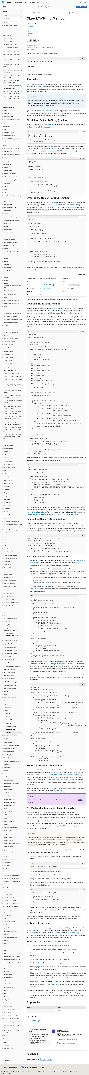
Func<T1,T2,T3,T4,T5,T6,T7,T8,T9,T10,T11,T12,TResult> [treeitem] (12, 412)
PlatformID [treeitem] (6, 758)
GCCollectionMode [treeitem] (8, 445)
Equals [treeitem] (8, 713)
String (28, 71)
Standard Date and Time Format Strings (39, 514)
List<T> (65, 586)
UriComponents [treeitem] (7, 974)
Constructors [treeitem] (8, 707)
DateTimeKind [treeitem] (7, 264)
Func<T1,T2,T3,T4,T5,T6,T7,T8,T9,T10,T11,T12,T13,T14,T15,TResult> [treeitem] (12, 429)
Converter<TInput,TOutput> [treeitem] (10, 251)
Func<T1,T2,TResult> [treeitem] (9, 367)
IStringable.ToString (56, 788)
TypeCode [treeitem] (6, 925)
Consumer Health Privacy (50, 1071)
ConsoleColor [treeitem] (7, 223)
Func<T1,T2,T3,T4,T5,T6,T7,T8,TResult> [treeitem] (12, 391)
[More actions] (84, 13)
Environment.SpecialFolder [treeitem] (10, 316)
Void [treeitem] (4, 1042)
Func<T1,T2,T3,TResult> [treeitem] (10, 370)
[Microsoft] (3, 2)
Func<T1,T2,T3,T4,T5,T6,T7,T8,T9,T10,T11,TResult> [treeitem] (12, 407)
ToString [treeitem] (8, 732)
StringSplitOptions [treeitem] (8, 846)
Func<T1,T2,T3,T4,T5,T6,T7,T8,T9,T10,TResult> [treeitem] (12, 402)
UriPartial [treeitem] (6, 996)
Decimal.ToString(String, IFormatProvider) (66, 457)
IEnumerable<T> (35, 562)
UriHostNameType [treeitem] (8, 987)
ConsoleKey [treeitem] (6, 226)
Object (31, 127)
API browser (40, 13)
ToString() (68, 928)
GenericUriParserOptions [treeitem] (10, 464)
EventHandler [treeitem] (7, 329)
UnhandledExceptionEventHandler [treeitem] (12, 964)
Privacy (38, 1071)
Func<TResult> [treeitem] (7, 360)
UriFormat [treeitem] (6, 981)
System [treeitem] (5, 22)
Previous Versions (15, 1071)
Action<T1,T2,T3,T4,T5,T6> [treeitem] (11, 48)
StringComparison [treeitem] (8, 840)
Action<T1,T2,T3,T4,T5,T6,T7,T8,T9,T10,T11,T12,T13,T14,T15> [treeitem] (12, 92)
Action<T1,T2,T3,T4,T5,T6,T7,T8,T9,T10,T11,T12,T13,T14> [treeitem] (12, 87)
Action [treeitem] (5, 29)
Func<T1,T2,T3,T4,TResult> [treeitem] (11, 373)
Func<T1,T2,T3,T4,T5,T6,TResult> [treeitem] (12, 381)
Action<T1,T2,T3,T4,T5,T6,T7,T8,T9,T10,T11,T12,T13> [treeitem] (12, 82)
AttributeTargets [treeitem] (7, 170)
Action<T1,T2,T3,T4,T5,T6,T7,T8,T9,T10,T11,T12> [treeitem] (12, 76)
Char (57, 205)
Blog (24, 1071)
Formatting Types (34, 89)
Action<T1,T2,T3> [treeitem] (8, 38)
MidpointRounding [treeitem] (8, 644)
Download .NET (81, 7)
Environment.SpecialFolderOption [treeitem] (12, 319)
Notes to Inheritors (33, 31)
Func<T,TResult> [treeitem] (8, 363)
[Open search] (80, 2)
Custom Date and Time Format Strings (66, 514)
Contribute (31, 1071)
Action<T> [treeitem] (6, 32)
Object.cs (34, 49)
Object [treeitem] (6, 704)
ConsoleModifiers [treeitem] (8, 232)
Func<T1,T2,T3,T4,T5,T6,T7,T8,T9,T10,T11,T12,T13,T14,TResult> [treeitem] (12, 423)
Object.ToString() (58, 308)
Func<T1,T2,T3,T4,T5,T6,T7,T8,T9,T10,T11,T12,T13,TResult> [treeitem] (12, 418)
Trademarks (73, 1071)
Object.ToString (31, 84)
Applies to (30, 33)
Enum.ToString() (47, 288)
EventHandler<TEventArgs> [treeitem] (11, 332)
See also (30, 36)
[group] (58, 724)
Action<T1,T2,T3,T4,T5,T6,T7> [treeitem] (11, 51)
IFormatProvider (34, 937)
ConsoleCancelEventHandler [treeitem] (11, 220)
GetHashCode (73, 779)
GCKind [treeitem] (5, 451)
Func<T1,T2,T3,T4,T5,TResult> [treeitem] (12, 376)
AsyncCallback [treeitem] (7, 164)
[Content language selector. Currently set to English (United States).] (9, 1067)
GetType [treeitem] (8, 723)
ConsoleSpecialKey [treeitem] (8, 236)
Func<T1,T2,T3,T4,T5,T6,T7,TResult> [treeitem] (12, 386)
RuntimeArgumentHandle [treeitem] (10, 796)
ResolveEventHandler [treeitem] (9, 793)
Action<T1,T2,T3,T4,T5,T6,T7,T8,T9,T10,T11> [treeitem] (12, 71)
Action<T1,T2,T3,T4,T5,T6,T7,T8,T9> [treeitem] (12, 60)
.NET (33, 13)
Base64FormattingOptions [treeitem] (10, 180)
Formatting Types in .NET (38, 1021)
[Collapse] (21, 11)
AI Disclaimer (5, 1071)
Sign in (85, 2)
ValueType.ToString (48, 285)
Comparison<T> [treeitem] (7, 210)
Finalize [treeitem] (8, 716)
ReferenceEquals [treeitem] (11, 729)
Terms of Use (64, 1071)
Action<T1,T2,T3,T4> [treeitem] (9, 41)
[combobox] (12, 15)
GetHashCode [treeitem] (10, 720)
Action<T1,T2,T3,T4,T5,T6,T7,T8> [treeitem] (12, 55)
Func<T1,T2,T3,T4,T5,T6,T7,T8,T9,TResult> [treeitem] (12, 396)
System (36, 45)
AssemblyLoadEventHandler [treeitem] (11, 161)
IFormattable (57, 933)
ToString (50, 124)
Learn (28, 13)
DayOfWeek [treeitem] (6, 271)
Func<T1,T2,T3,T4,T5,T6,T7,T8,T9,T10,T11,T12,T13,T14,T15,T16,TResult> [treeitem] (12, 437)
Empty (58, 959)
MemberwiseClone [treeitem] (11, 726)
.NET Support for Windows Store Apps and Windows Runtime (62, 775)
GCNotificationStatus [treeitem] (9, 458)
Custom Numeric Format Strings (36, 512)
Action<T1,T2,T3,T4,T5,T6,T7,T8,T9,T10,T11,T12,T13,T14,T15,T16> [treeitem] (12, 98)
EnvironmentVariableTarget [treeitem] (10, 322)
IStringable (51, 812)
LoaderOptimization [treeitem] (8, 599)
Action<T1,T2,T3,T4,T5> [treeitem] (10, 44)
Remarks (30, 29)
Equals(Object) (60, 779)
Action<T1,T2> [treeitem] (7, 35)
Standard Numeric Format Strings (71, 509)
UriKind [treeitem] (5, 990)
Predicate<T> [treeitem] (7, 764)
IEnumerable (79, 560)
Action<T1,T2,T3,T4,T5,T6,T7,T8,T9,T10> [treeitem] (12, 66)
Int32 (60, 205)
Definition (30, 26)
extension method (42, 661)
